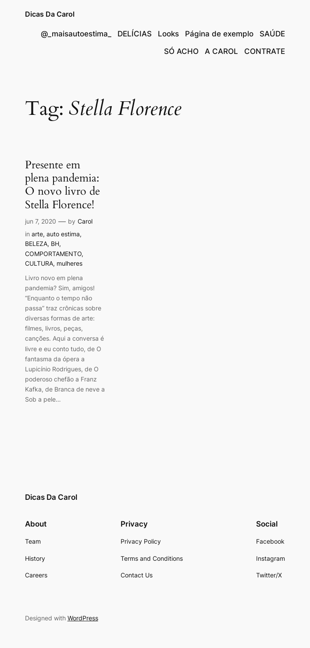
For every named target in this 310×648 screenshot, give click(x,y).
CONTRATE (264, 51)
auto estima (63, 234)
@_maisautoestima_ (76, 33)
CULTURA (39, 263)
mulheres (69, 263)
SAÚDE (272, 33)
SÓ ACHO (181, 51)
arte (37, 234)
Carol (85, 221)
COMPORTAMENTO (53, 253)
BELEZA (36, 243)
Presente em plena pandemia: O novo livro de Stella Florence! (62, 184)
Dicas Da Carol (50, 14)
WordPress (83, 618)
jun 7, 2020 (40, 221)
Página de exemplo (219, 33)
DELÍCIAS (135, 33)
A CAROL (221, 51)
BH (55, 243)
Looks (168, 33)
